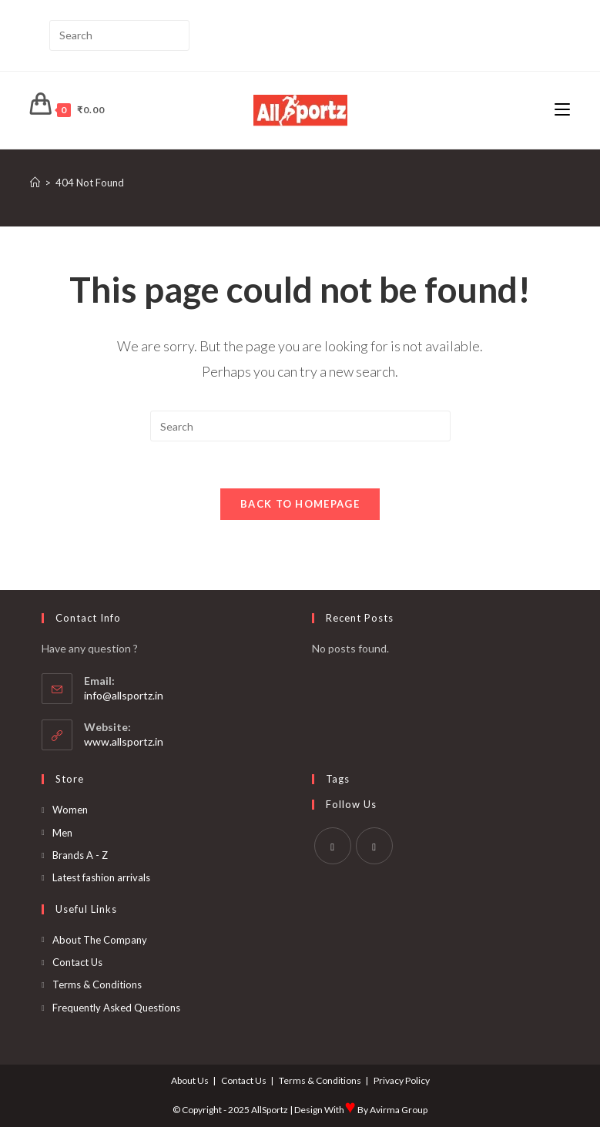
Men (62, 833)
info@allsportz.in (123, 695)
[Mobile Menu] (562, 110)
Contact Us (77, 962)
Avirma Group (398, 1109)
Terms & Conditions (97, 984)
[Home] (35, 182)
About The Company (99, 940)
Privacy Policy (402, 1080)
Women (70, 809)
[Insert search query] (119, 35)
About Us (190, 1080)
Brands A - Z (80, 855)
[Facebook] (332, 845)
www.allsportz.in (123, 741)
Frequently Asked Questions (116, 1007)
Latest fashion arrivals (101, 877)
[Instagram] (374, 845)
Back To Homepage (300, 504)
